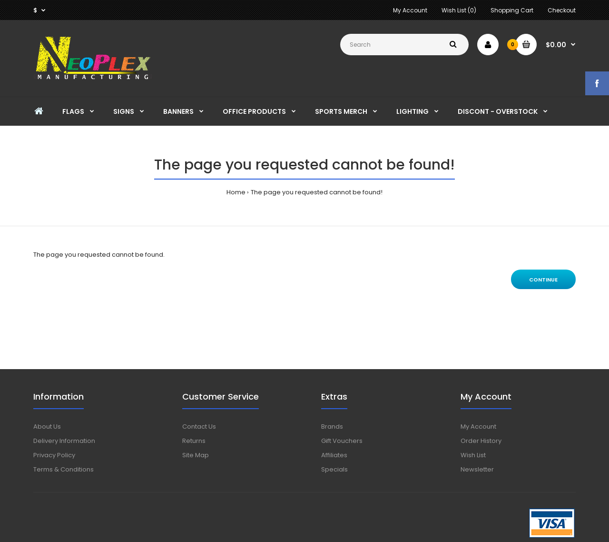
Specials (334, 469)
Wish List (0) (459, 10)
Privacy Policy (54, 455)
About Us (47, 426)
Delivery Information (64, 440)
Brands (332, 426)
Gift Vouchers (342, 440)
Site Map (195, 455)
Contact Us (199, 426)
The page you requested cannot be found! (317, 192)
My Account (410, 10)
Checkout (562, 10)
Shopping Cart (512, 10)
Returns (194, 440)
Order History (481, 440)
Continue (543, 279)
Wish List (473, 455)
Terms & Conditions (63, 469)
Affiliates (334, 455)
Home (236, 192)
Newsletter (477, 469)
